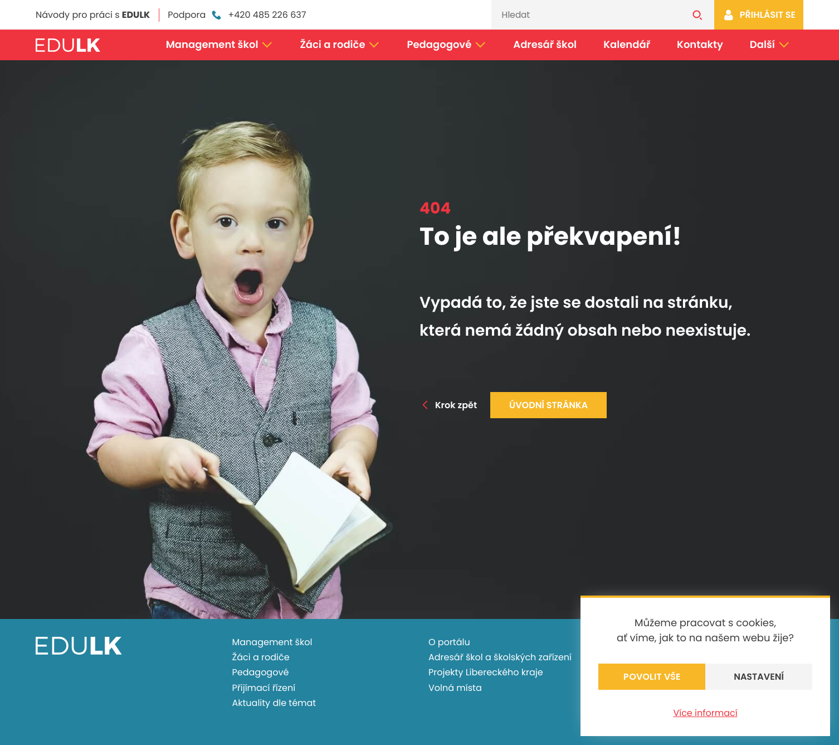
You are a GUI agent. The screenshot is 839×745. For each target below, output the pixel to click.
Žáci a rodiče (340, 45)
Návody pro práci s (93, 14)
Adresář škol (545, 45)
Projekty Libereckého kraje (485, 672)
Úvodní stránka (548, 405)
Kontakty (700, 45)
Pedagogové (447, 45)
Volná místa (455, 687)
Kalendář (626, 45)
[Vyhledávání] (586, 15)
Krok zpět (448, 405)
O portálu (449, 642)
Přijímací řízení (264, 687)
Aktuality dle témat (274, 702)
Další (770, 45)
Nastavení (759, 676)
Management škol (220, 45)
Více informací (705, 713)
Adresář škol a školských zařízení (500, 657)
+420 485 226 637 (258, 15)
